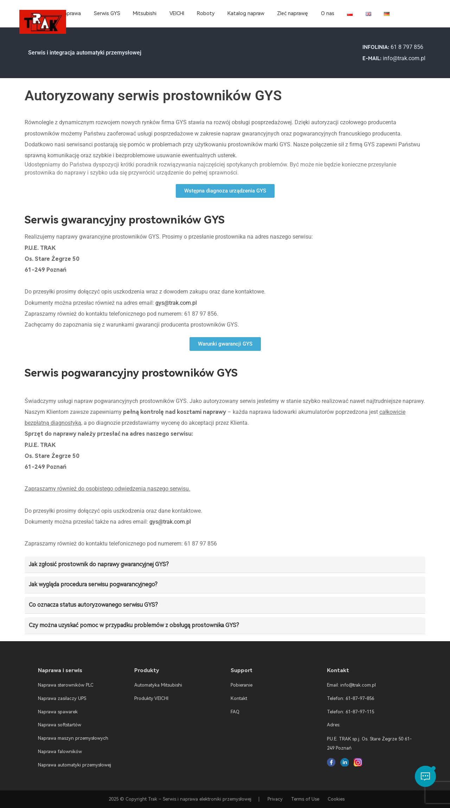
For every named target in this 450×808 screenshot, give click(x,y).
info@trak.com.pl (404, 58)
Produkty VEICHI (151, 698)
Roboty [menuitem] (205, 14)
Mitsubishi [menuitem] (144, 14)
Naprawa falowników (60, 751)
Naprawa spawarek (58, 711)
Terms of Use (305, 799)
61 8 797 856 (407, 47)
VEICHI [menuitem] (176, 14)
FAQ (235, 711)
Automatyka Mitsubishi (158, 685)
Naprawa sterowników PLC (66, 685)
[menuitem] (350, 13)
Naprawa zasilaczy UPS (62, 698)
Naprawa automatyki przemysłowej (74, 765)
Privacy (275, 799)
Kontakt (239, 698)
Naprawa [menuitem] (70, 14)
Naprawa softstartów (59, 724)
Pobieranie (241, 685)
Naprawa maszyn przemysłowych (73, 738)
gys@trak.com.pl (176, 302)
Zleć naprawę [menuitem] (292, 14)
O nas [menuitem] (327, 14)
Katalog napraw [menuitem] (245, 14)
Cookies (336, 799)
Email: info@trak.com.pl (351, 685)
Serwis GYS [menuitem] (107, 14)
